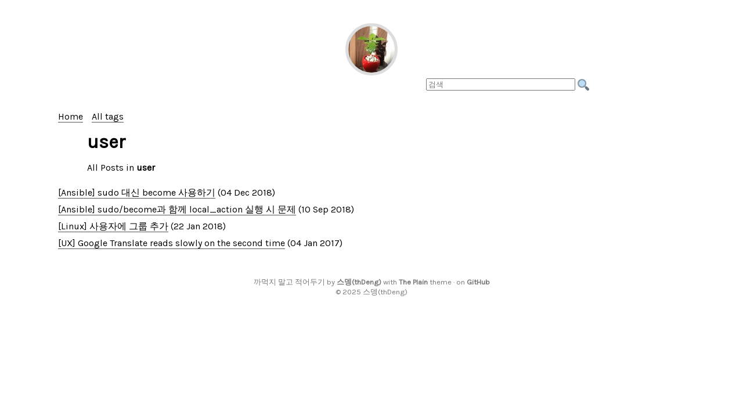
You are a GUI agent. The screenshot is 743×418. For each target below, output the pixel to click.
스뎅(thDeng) (359, 282)
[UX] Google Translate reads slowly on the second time (171, 242)
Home (70, 116)
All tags (108, 116)
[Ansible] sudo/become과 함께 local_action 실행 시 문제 (177, 209)
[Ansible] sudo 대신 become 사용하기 (136, 192)
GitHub (478, 282)
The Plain (413, 282)
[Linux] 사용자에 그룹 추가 (113, 226)
